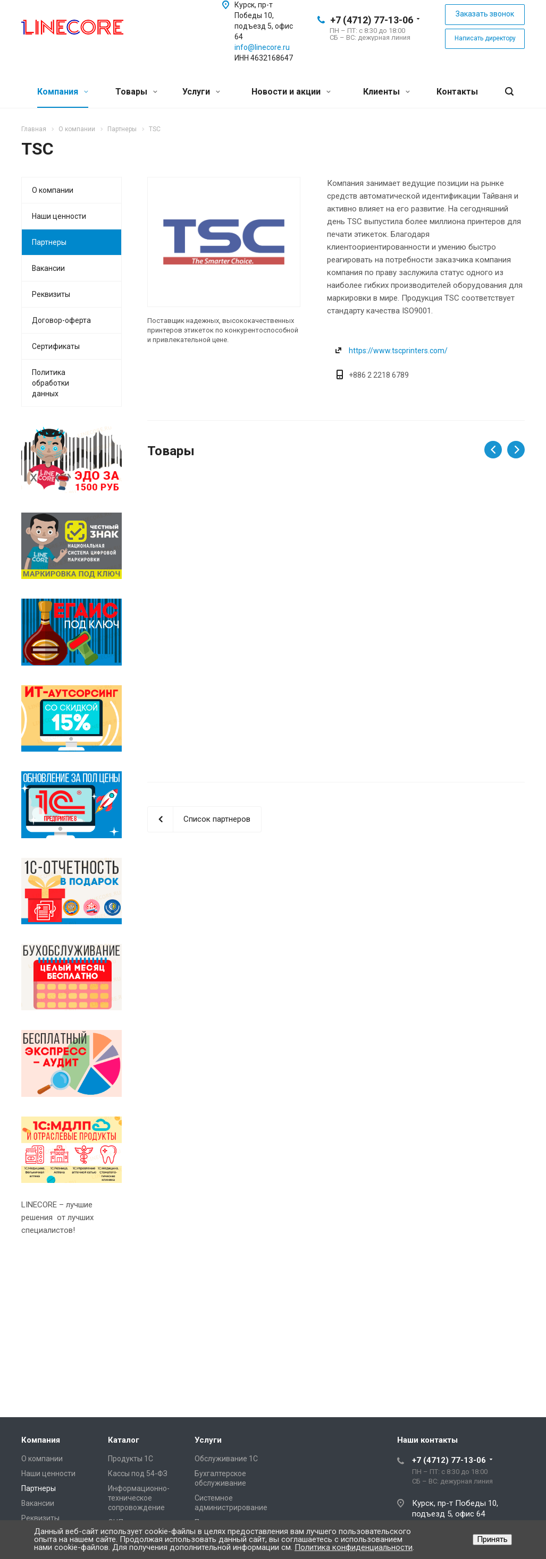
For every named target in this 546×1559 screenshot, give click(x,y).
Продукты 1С (130, 1458)
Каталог (123, 1440)
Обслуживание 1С (226, 1458)
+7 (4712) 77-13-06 (371, 19)
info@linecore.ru (262, 47)
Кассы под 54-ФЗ (137, 1473)
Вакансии (48, 268)
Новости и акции (291, 92)
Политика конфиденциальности (354, 1547)
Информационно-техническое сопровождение (139, 1498)
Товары (136, 92)
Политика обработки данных (50, 383)
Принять (492, 1539)
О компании (52, 190)
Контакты (457, 92)
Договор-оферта (61, 320)
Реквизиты (51, 294)
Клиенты (386, 92)
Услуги (201, 92)
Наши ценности (59, 216)
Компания (62, 92)
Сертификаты (56, 346)
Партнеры (49, 242)
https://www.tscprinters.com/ (398, 350)
